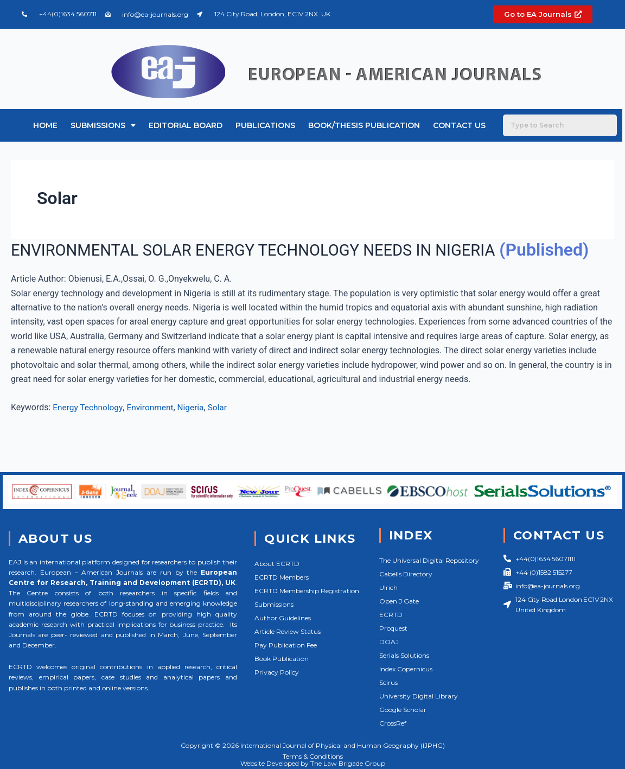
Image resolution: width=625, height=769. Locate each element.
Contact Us (459, 125)
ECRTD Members (281, 577)
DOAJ (389, 642)
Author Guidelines (282, 618)
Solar (223, 430)
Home (45, 125)
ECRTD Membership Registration (306, 591)
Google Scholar (402, 710)
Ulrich (388, 587)
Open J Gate (399, 601)
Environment (153, 430)
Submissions (103, 125)
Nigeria (195, 430)
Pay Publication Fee (285, 645)
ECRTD (391, 615)
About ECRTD (276, 564)
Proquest (393, 628)
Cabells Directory (405, 574)
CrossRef (392, 723)
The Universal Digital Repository (429, 560)
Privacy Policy (276, 672)
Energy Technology (89, 430)
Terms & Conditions (313, 756)
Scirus (388, 682)
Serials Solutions (404, 655)
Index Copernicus (405, 669)
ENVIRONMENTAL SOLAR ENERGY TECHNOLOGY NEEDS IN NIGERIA (277, 249)
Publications (265, 125)
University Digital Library (418, 696)
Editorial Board (185, 125)
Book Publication (281, 658)
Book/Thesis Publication (364, 125)
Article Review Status (287, 631)
